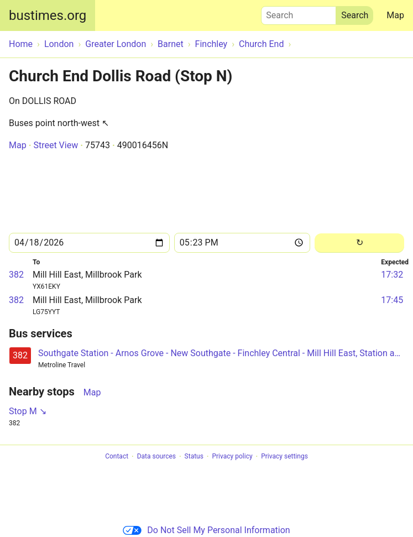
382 (16, 274)
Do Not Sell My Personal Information (206, 530)
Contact (116, 457)
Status (194, 457)
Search (298, 12)
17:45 (392, 300)
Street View (55, 145)
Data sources (156, 457)
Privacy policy (232, 457)
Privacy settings (284, 457)
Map (395, 15)
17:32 (392, 274)
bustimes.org (47, 15)
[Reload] (359, 243)
